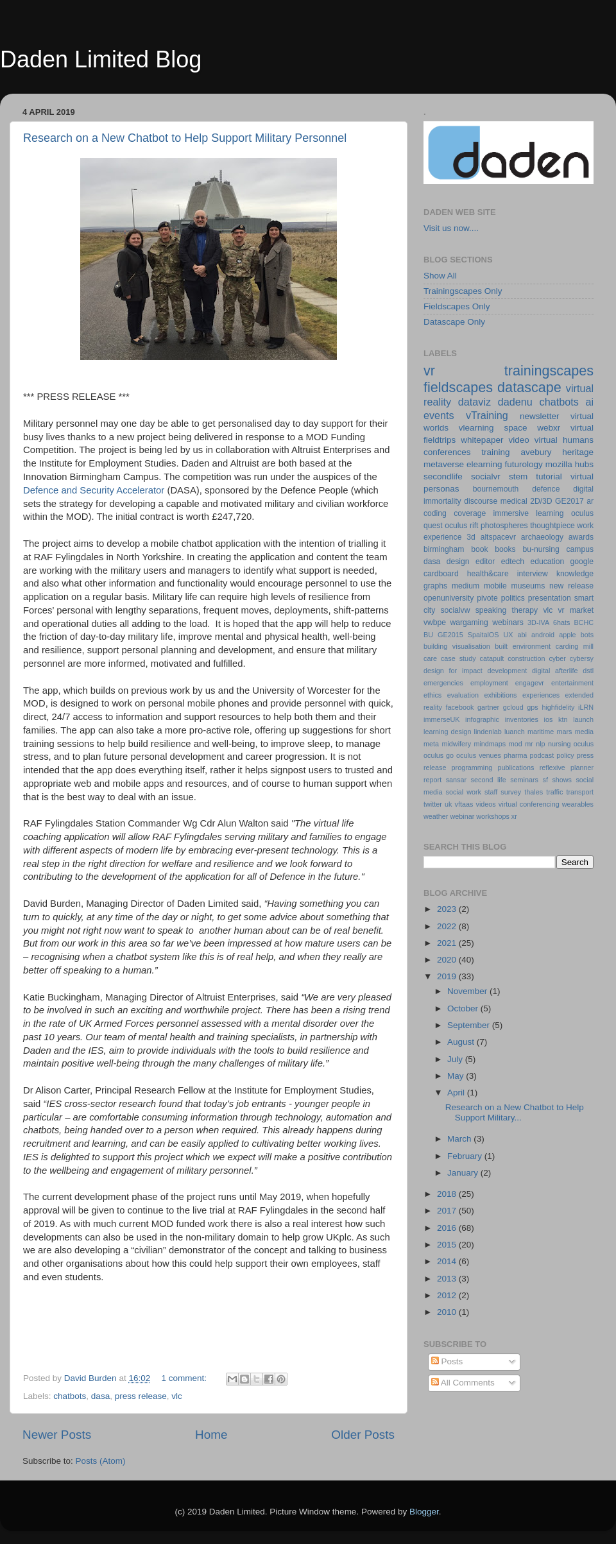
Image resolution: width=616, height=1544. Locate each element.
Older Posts (363, 1434)
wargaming (469, 622)
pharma (515, 755)
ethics (432, 695)
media (584, 731)
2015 (448, 1244)
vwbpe (435, 622)
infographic (482, 719)
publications (515, 767)
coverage (470, 513)
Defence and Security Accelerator (93, 490)
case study (458, 658)
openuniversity (449, 598)
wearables (578, 804)
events (439, 415)
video (518, 440)
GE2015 (450, 635)
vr (429, 371)
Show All (440, 275)
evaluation (463, 695)
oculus (584, 744)
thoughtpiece (552, 525)
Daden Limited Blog (100, 59)
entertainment (572, 683)
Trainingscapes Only (463, 291)
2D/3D (541, 501)
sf (544, 780)
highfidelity (558, 707)
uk (448, 804)
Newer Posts (56, 1434)
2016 (448, 1228)
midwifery (456, 744)
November (468, 991)
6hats (561, 622)
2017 (448, 1210)
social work (463, 792)
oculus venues (478, 755)
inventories (521, 719)
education (548, 561)
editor (485, 561)
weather (436, 816)
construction (526, 658)
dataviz (474, 401)
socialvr (486, 476)
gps (532, 707)
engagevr (529, 683)
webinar (462, 816)
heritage (578, 452)
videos (485, 804)
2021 (448, 943)
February (465, 1156)
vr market (576, 610)
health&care (488, 573)
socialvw (455, 610)
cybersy (582, 658)
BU (428, 635)
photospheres (504, 525)
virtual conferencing (529, 804)
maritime (540, 731)
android (542, 635)
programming (472, 767)
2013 (448, 1278)
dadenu (515, 401)
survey (511, 792)
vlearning (476, 428)
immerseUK (441, 719)
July (456, 1059)
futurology (523, 464)
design (458, 561)
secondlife (443, 476)
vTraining (487, 415)
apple (567, 635)
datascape (529, 387)
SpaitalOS (483, 635)
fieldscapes (458, 387)
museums (528, 585)
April (457, 1092)
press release (141, 1396)
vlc (176, 1396)
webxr (548, 428)
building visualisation (457, 646)
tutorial (549, 476)
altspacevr (498, 537)
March (460, 1139)
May (456, 1076)
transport (580, 792)
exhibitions (500, 695)
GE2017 (569, 501)
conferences (447, 452)
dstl (588, 670)
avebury (535, 452)
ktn (562, 719)
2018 (448, 1194)
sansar (456, 780)
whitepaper (482, 440)
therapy (525, 610)
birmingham (444, 549)
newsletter (540, 416)
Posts (447, 1361)
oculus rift (461, 525)
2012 (448, 1295)
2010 (448, 1312)
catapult (492, 658)
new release (571, 585)
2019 (448, 976)
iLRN (586, 707)
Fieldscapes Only (457, 306)
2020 (448, 960)
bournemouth (496, 489)
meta (431, 744)
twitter (433, 804)
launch (583, 719)
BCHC (584, 622)
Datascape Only (454, 322)
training (495, 452)
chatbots (69, 1396)
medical (514, 501)
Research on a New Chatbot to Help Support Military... (514, 1112)
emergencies (443, 683)
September (469, 1025)
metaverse (444, 464)
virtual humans (564, 440)
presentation (549, 598)
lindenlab (488, 731)
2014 (448, 1261)
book (479, 549)
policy (565, 755)
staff (490, 792)
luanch (514, 731)
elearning (484, 464)
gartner (488, 707)
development (507, 670)
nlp (540, 744)
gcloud (513, 707)
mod (515, 744)
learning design (447, 731)
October (464, 1008)
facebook (459, 707)
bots (587, 635)
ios (548, 719)
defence (546, 489)
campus (580, 549)
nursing (559, 744)
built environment (523, 646)
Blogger (424, 1511)
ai (589, 401)
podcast (541, 755)
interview (532, 573)
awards (581, 537)
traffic (554, 792)
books (505, 549)
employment (489, 683)
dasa (100, 1396)
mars (564, 731)
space (515, 428)
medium (465, 585)
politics (513, 598)
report (432, 780)
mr (529, 744)
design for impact (453, 670)
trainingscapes (549, 371)
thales (533, 792)
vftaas (464, 804)
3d (470, 537)
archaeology (542, 537)
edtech (512, 561)
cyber (557, 658)
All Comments (463, 1382)
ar (590, 501)
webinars (508, 622)
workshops (492, 816)
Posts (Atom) (101, 1461)
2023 (448, 909)
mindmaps (490, 744)
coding (435, 513)
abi (522, 635)
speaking (491, 610)
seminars (524, 780)
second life (488, 780)
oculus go (439, 755)
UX (508, 635)
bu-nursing (540, 549)
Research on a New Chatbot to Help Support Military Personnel (184, 138)
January (464, 1173)
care (430, 658)
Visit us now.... (451, 228)
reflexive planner (567, 767)
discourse (480, 501)
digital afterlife (555, 670)
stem (518, 476)
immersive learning (528, 513)
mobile (495, 585)
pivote (487, 598)
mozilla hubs (569, 464)
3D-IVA (538, 622)
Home (211, 1434)
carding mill (575, 646)
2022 (448, 926)
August (462, 1042)
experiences (541, 695)
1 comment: (185, 1378)
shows (562, 780)
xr (514, 816)
